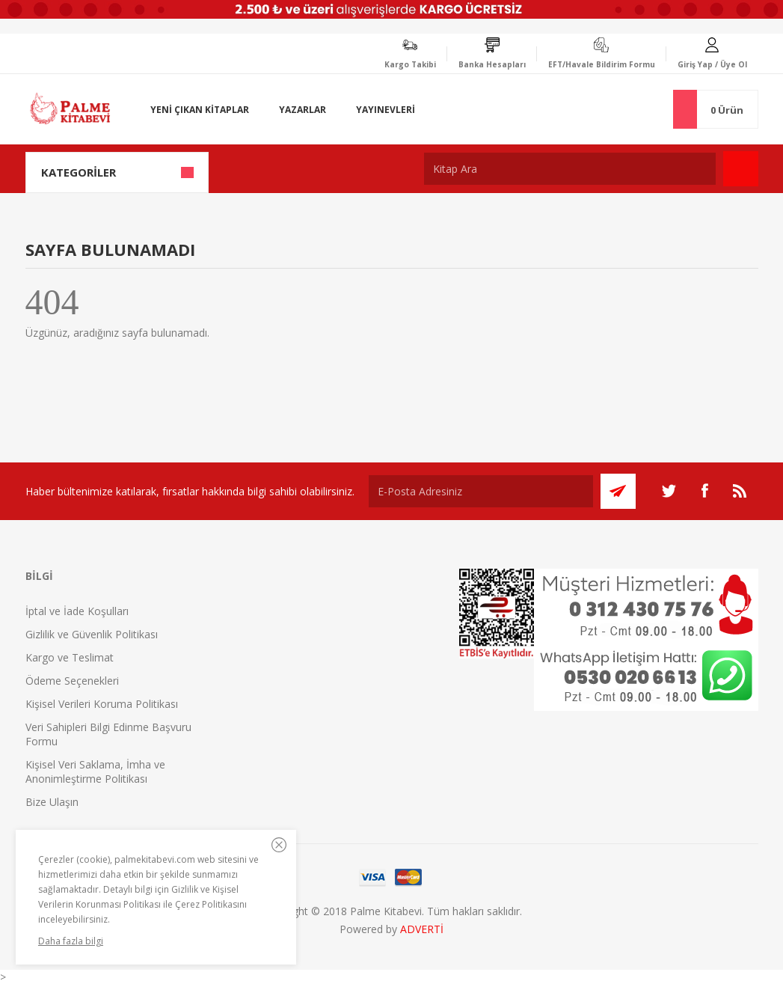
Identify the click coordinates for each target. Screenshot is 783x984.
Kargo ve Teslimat (69, 657)
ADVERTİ (421, 929)
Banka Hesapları (492, 64)
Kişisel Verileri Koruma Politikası (101, 704)
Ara (740, 168)
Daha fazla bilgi (70, 941)
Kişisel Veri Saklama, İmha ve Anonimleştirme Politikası (95, 771)
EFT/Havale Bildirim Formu (601, 64)
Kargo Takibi (410, 64)
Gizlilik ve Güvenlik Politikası (91, 634)
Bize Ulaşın (52, 802)
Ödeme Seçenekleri (72, 680)
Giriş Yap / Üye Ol (712, 64)
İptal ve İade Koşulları (77, 611)
